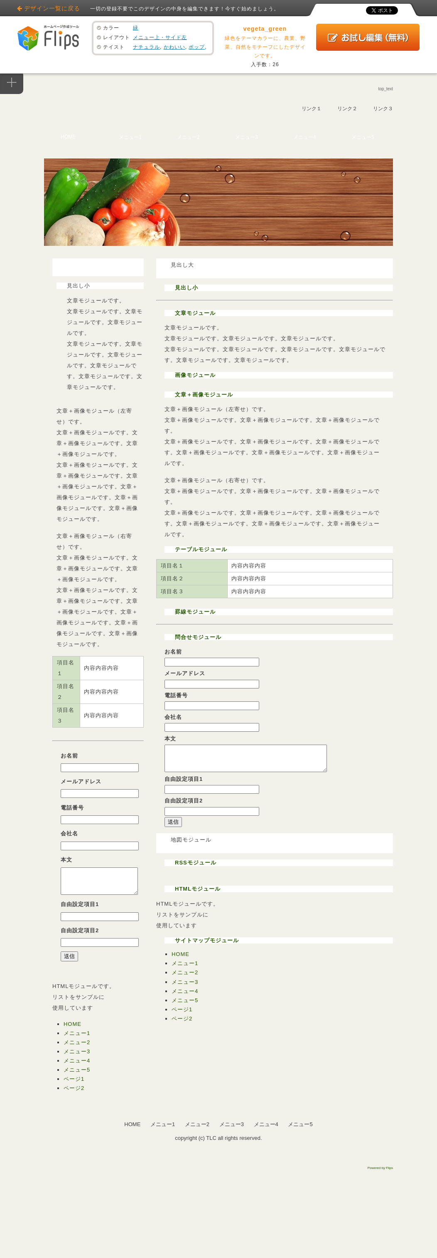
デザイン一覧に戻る (52, 8)
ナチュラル (146, 47)
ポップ (197, 47)
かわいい (174, 47)
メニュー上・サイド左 (160, 37)
